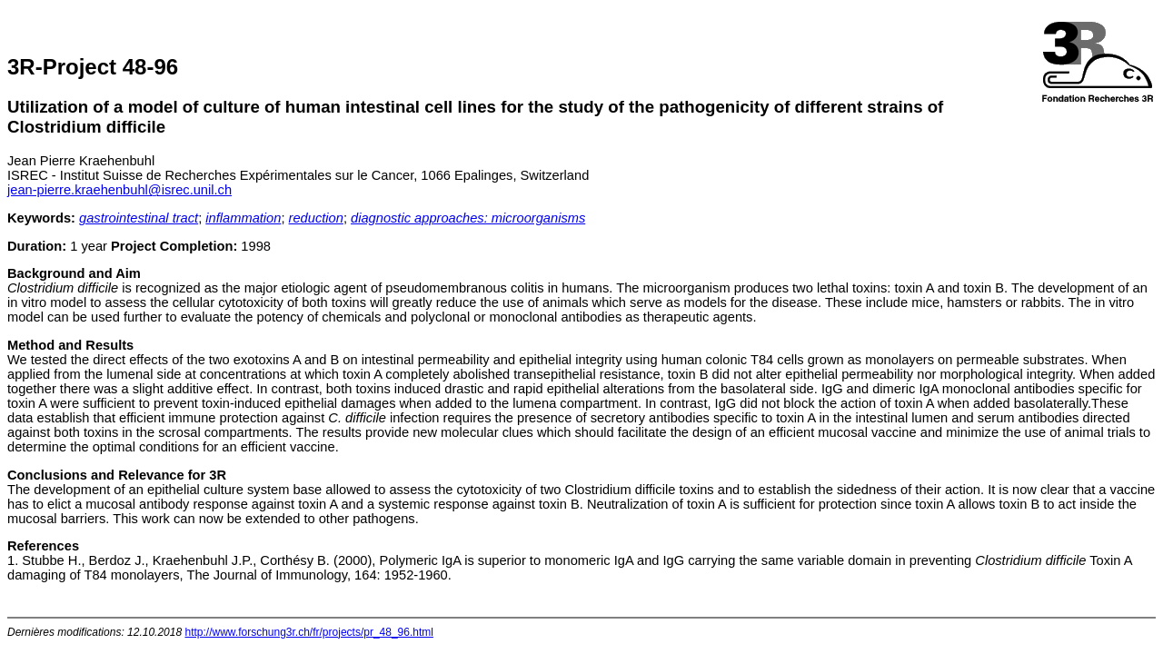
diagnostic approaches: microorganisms (468, 218)
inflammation (243, 218)
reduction (316, 218)
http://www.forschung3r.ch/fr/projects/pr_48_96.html (308, 632)
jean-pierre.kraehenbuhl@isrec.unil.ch (119, 190)
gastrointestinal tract (138, 218)
